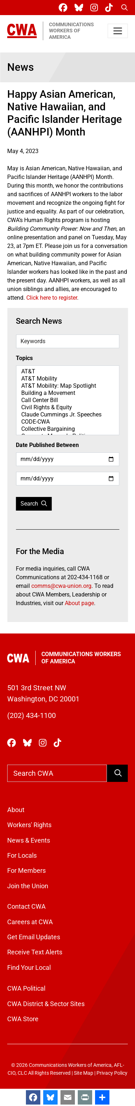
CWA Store (23, 1019)
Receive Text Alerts (34, 952)
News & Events (28, 840)
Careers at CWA (30, 922)
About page (79, 603)
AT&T (67, 371)
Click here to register (51, 297)
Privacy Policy (111, 1073)
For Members (26, 870)
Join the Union (27, 886)
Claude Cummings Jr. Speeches (67, 414)
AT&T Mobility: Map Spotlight (67, 386)
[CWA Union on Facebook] (64, 7)
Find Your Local (29, 967)
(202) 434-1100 (31, 715)
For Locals (22, 855)
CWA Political (26, 988)
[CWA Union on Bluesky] (80, 7)
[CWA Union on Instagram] (95, 7)
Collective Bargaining (67, 429)
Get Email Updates (33, 937)
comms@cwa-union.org (61, 585)
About (15, 810)
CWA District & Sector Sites (46, 1004)
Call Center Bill (67, 400)
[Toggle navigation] (118, 31)
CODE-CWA (67, 421)
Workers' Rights (29, 825)
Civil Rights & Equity (67, 407)
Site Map (83, 1073)
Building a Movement (67, 393)
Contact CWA (26, 906)
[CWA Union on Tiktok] (110, 7)
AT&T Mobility (67, 378)
